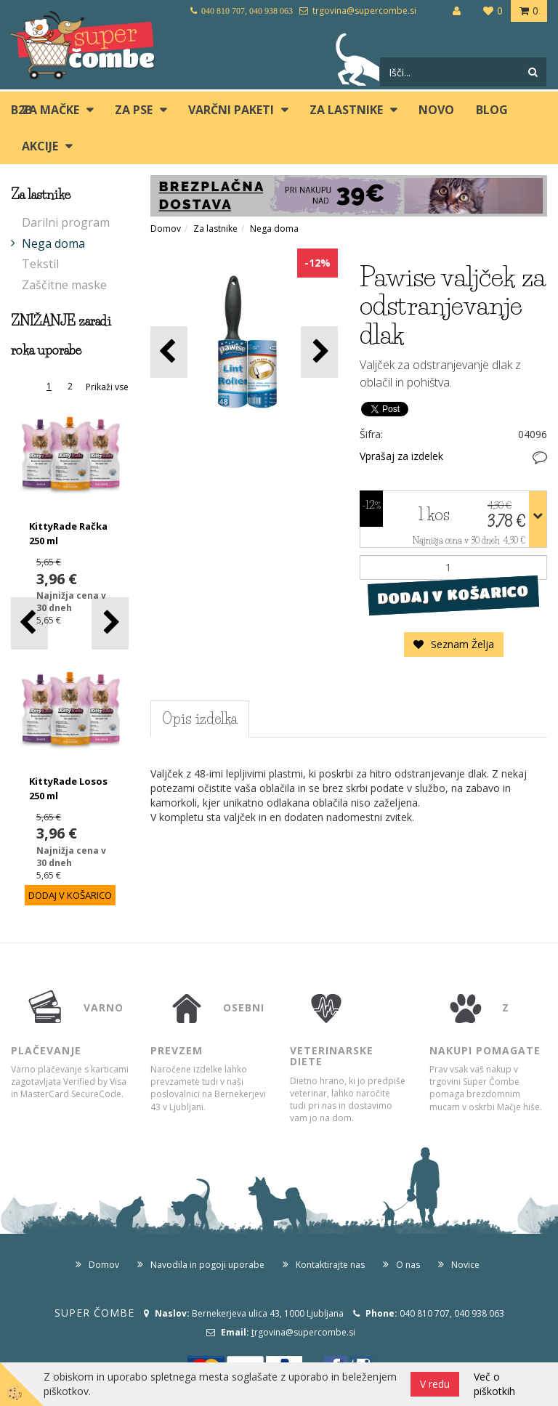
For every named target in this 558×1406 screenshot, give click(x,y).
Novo (436, 110)
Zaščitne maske (64, 285)
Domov (165, 228)
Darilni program (66, 222)
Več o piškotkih (494, 1384)
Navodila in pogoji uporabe (207, 1264)
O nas (408, 1264)
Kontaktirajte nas (330, 1264)
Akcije (40, 146)
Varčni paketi (231, 110)
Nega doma (53, 243)
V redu (435, 1384)
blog (492, 110)
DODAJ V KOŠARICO (453, 594)
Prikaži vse (107, 387)
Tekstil (40, 264)
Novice (465, 1264)
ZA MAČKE (50, 110)
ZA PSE (134, 110)
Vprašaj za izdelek (401, 456)
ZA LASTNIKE (346, 110)
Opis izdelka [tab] (200, 718)
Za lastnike (215, 228)
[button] (110, 623)
